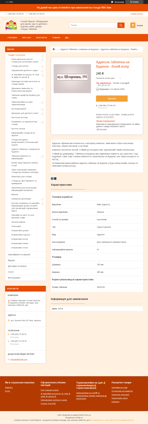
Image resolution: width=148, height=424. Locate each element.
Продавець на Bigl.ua (74, 418)
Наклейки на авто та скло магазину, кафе (22, 216)
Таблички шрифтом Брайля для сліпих (25, 96)
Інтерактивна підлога (20, 235)
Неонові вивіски (18, 222)
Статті (11, 272)
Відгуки (11, 260)
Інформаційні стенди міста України (23, 134)
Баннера (115, 402)
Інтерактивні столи (19, 248)
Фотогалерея (14, 278)
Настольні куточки (19, 117)
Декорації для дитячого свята (24, 113)
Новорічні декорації (120, 395)
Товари (56, 38)
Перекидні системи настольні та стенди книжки (25, 82)
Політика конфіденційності (123, 420)
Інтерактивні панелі (19, 243)
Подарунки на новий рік (122, 391)
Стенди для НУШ (48, 403)
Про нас (26, 38)
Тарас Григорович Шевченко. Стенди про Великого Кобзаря (24, 171)
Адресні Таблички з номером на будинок (79, 49)
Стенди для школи (19, 66)
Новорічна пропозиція (21, 199)
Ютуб (7, 391)
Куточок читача (18, 129)
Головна (12, 38)
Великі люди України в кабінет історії (24, 164)
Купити (112, 98)
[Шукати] (121, 25)
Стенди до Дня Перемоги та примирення (24, 182)
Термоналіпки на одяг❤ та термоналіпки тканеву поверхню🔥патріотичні (91, 396)
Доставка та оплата (17, 266)
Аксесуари (16, 226)
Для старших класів (49, 390)
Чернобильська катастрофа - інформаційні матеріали (24, 189)
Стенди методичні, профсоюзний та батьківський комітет (24, 142)
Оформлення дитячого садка (24, 70)
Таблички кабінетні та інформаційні (20, 157)
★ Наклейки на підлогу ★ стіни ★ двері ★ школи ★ (25, 76)
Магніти (14, 194)
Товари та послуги (16, 55)
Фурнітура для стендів (21, 176)
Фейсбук (9, 387)
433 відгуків (119, 2)
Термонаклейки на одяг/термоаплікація (22, 103)
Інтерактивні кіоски (19, 239)
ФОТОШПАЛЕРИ (18, 109)
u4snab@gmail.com (18, 359)
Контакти (41, 38)
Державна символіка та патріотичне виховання (22, 89)
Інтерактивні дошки (19, 230)
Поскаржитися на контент (101, 420)
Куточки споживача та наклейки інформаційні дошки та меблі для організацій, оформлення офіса (25, 207)
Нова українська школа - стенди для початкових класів (24, 60)
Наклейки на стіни (119, 387)
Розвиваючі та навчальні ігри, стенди (24, 123)
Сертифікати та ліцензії (19, 254)
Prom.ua (87, 415)
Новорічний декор (120, 398)
